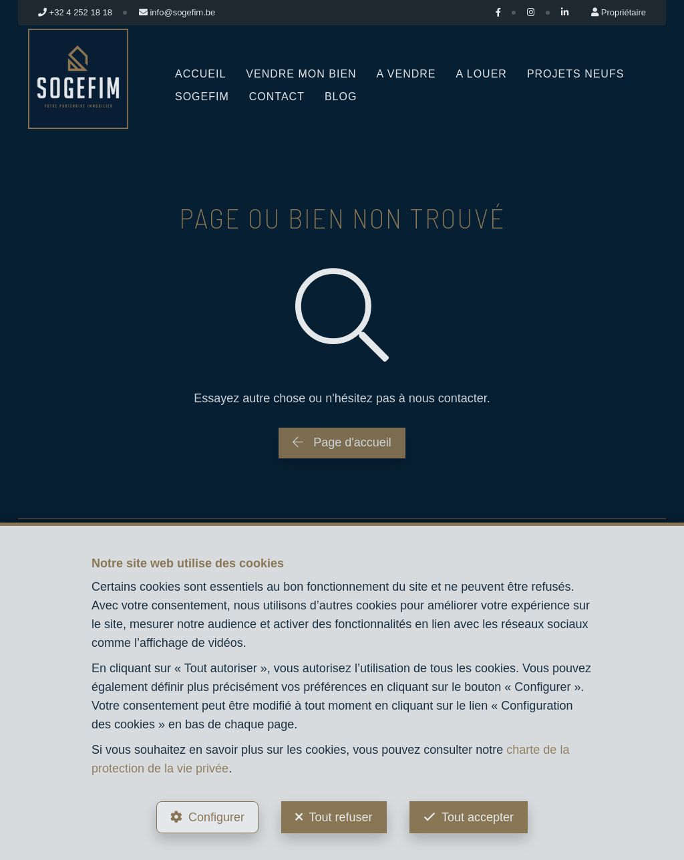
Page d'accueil (342, 442)
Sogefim (202, 96)
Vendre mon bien (301, 74)
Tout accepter (478, 817)
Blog (341, 96)
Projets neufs (575, 74)
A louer (481, 74)
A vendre (406, 74)
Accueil (200, 74)
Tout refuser (340, 817)
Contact (277, 96)
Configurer (216, 817)
